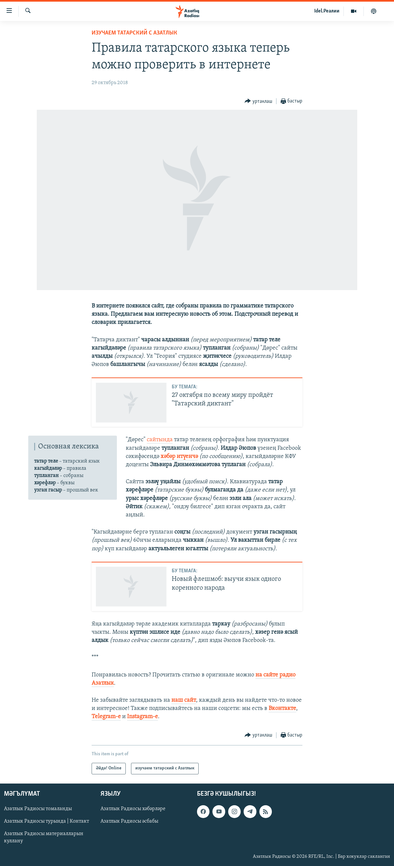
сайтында (160, 440)
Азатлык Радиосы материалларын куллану (43, 837)
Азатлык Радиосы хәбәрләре (132, 808)
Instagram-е (142, 717)
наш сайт (183, 700)
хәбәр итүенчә (179, 456)
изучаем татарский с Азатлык (134, 33)
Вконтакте (282, 708)
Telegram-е (106, 717)
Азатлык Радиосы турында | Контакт (46, 821)
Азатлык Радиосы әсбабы (129, 821)
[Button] (258, 101)
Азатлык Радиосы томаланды (38, 808)
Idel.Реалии (326, 11)
